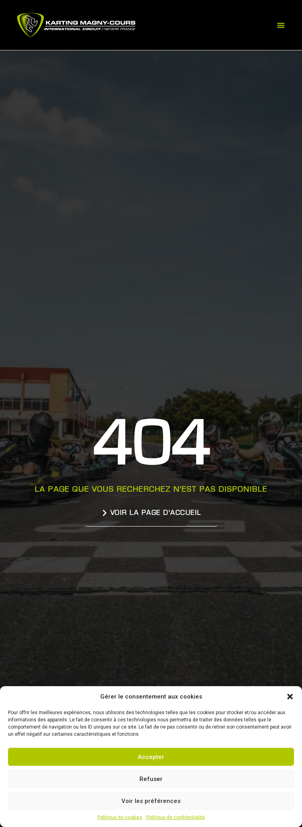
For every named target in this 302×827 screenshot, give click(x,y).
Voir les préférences (151, 801)
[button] (290, 697)
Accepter (151, 757)
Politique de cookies (119, 817)
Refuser (151, 779)
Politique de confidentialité (175, 817)
